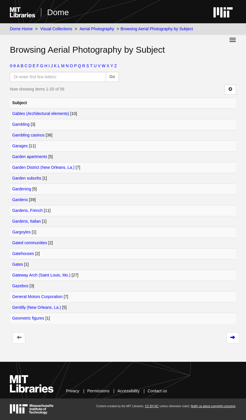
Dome (58, 12)
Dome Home (21, 28)
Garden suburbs (26, 178)
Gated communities (29, 242)
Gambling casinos (28, 135)
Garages (20, 145)
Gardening (21, 189)
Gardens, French (27, 210)
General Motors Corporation (37, 296)
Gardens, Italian (26, 221)
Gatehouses (23, 253)
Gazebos (20, 285)
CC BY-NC (152, 406)
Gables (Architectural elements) (40, 113)
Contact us (157, 391)
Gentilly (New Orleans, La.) (36, 307)
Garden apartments (29, 156)
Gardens (20, 199)
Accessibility (128, 391)
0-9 (13, 65)
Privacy (72, 391)
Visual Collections (56, 28)
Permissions (98, 391)
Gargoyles (21, 232)
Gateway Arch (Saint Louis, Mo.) (41, 275)
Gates (17, 264)
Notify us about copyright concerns (213, 406)
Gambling (21, 124)
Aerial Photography (97, 28)
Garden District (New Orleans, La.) (43, 167)
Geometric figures (28, 318)
